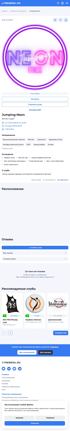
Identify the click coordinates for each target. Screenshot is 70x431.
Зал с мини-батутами (55, 161)
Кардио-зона (9, 158)
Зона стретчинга (11, 165)
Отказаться (50, 418)
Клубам (5, 384)
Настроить (19, 418)
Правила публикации (11, 387)
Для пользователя (27, 352)
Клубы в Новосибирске (18, 11)
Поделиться (62, 180)
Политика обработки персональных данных (20, 400)
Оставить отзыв (35, 247)
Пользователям (8, 378)
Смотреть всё (60, 333)
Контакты (35, 99)
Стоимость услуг (35, 104)
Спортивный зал (36, 161)
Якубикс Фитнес (33, 320)
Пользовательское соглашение (15, 397)
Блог (4, 390)
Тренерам (6, 381)
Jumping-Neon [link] (35, 11)
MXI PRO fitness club (10, 321)
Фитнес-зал (23, 158)
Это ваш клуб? (35, 110)
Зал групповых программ (14, 161)
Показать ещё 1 (7, 148)
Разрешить (35, 423)
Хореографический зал (41, 158)
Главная (4, 11)
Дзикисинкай (54, 320)
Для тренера (45, 352)
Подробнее (54, 347)
